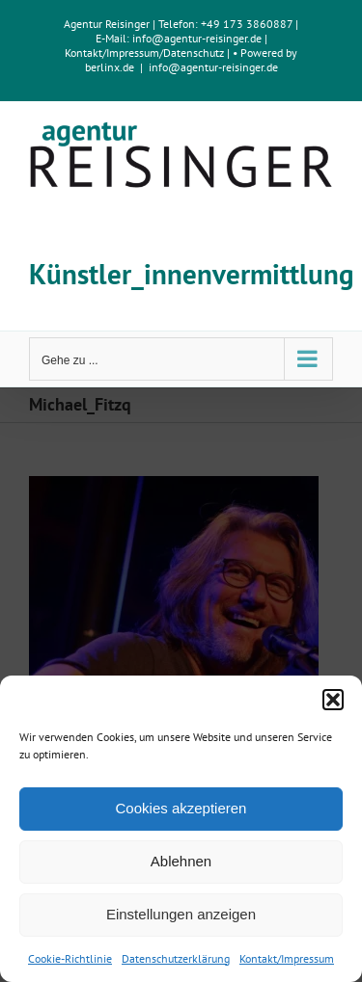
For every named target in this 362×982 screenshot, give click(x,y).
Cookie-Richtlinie (70, 958)
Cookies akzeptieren (181, 808)
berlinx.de (109, 67)
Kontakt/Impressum (286, 958)
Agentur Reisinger (107, 23)
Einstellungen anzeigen (181, 914)
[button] (333, 699)
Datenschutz (193, 52)
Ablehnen (181, 861)
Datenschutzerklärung (176, 958)
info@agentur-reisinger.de (198, 38)
